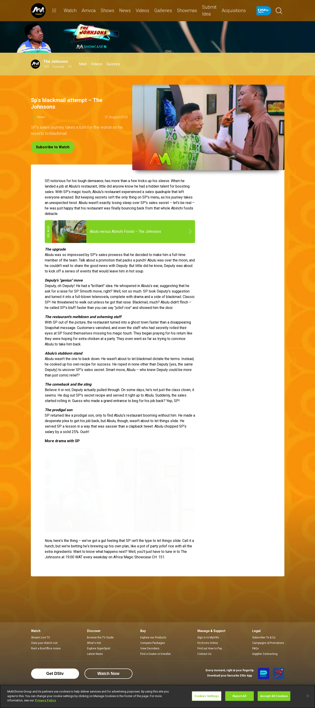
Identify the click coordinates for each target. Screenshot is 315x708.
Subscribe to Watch (52, 147)
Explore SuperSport (98, 648)
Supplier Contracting (265, 654)
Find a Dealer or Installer (155, 654)
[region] (157, 696)
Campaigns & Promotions (268, 643)
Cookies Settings (206, 696)
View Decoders (149, 648)
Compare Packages (152, 643)
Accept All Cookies (274, 696)
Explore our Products (153, 637)
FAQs (255, 648)
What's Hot (94, 643)
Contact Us (204, 654)
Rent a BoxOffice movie (46, 648)
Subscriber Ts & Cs (263, 637)
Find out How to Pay (209, 648)
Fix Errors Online (207, 643)
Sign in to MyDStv (208, 637)
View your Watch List (44, 643)
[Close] (308, 696)
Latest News (95, 654)
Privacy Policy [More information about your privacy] (45, 700)
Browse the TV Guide (100, 637)
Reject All (239, 696)
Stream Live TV (40, 637)
